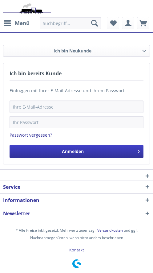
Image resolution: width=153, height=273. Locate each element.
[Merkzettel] (113, 23)
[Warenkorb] (143, 23)
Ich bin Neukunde (72, 51)
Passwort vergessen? (31, 135)
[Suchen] (94, 23)
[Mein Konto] (128, 23)
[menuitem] (16, 23)
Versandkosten (110, 230)
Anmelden (101, 150)
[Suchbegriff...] (70, 23)
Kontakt (76, 250)
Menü (17, 22)
